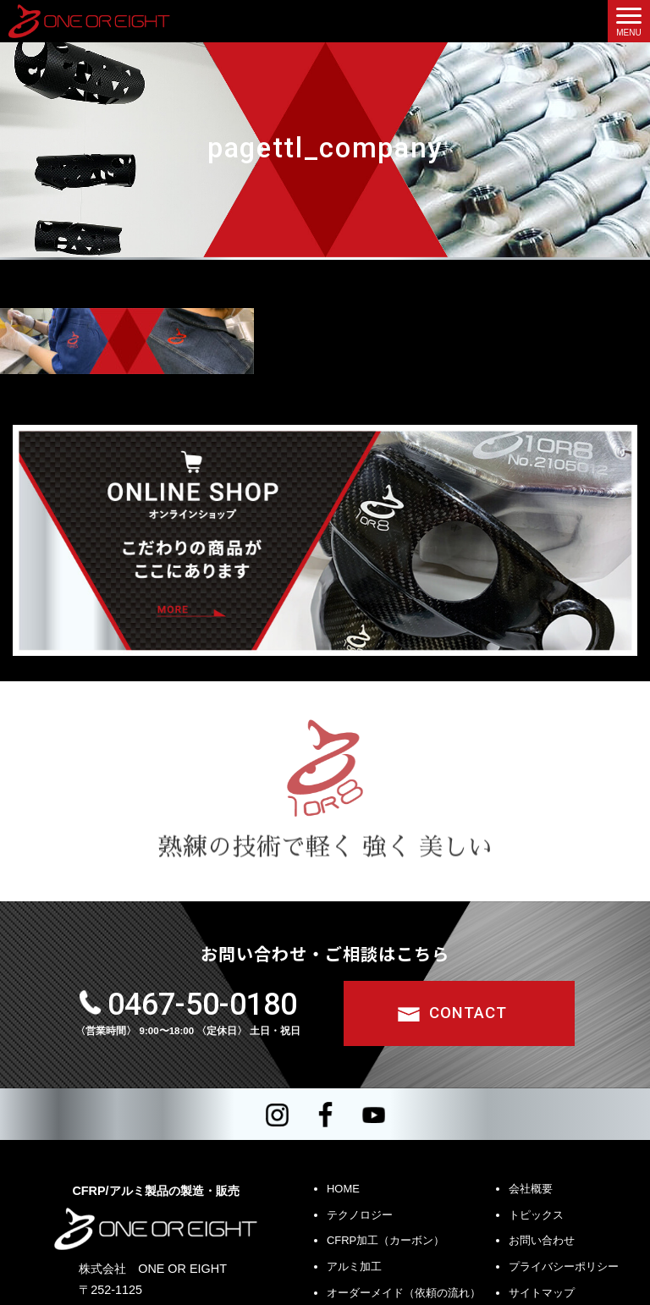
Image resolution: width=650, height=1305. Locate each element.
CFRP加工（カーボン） (385, 1241)
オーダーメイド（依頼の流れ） (404, 1292)
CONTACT (468, 1013)
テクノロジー (360, 1215)
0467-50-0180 (202, 1004)
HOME (343, 1188)
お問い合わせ (542, 1241)
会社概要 (531, 1188)
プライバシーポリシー (564, 1266)
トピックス (536, 1215)
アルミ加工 (354, 1266)
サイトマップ (542, 1292)
